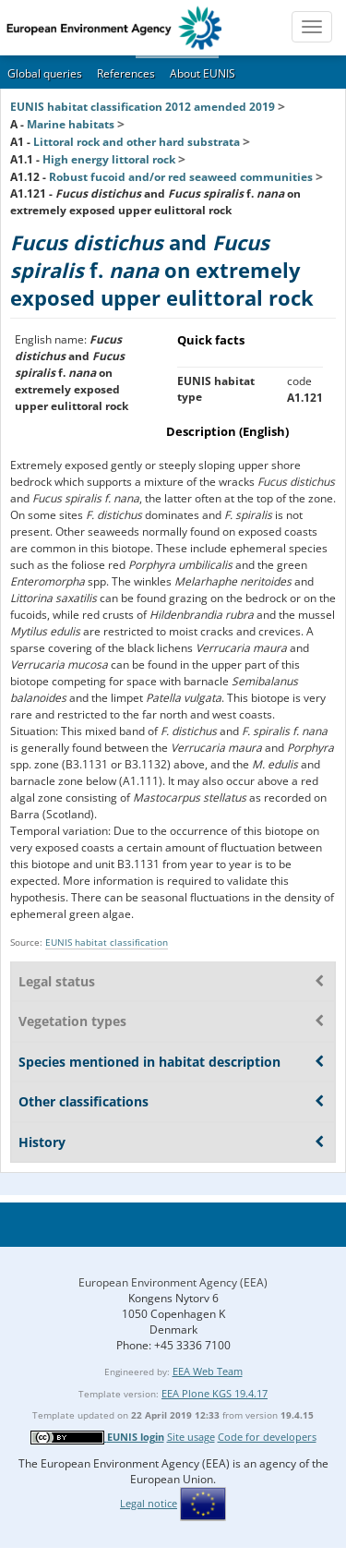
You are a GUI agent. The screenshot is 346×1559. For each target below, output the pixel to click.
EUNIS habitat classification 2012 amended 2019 (142, 107)
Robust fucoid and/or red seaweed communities (181, 177)
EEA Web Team (208, 1371)
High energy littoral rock (108, 159)
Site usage (191, 1437)
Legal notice (148, 1503)
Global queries (44, 73)
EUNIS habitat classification (106, 942)
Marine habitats (70, 124)
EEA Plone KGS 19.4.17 (214, 1393)
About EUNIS (202, 73)
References (126, 73)
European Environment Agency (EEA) (173, 1282)
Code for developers (267, 1437)
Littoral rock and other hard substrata (136, 142)
